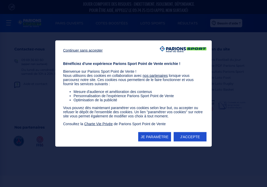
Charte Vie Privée (98, 124)
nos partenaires (155, 76)
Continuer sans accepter (83, 50)
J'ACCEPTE (190, 137)
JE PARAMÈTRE (154, 137)
